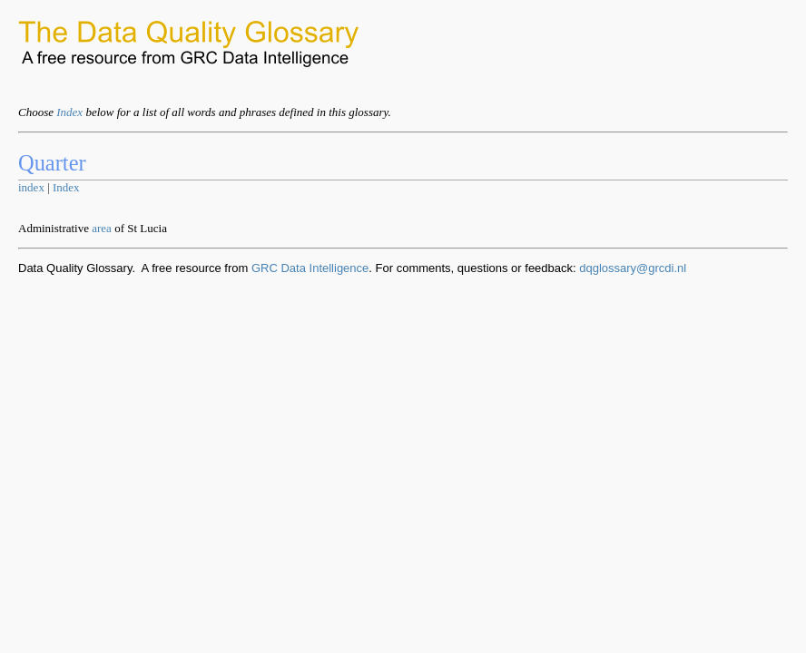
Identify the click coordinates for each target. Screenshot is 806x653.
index (31, 187)
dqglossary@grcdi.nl (632, 268)
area (102, 228)
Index (69, 112)
